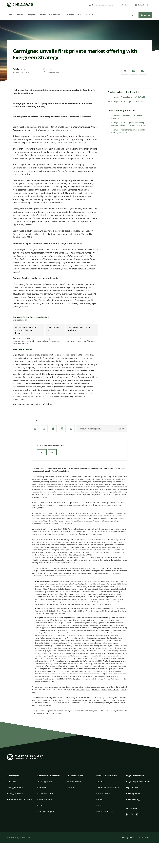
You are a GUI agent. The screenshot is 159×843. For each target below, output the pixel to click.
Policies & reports (45, 799)
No (52, 452)
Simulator (70, 15)
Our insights (13, 775)
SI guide (40, 805)
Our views (11, 781)
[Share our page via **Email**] (142, 71)
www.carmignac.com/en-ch (94, 608)
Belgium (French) (113, 689)
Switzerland (80, 689)
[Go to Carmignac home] (20, 4)
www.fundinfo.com (60, 648)
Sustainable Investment (50, 15)
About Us (89, 15)
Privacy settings (133, 799)
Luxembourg (96, 689)
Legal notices (132, 787)
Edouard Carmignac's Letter (20, 799)
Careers (100, 799)
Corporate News (103, 793)
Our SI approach (44, 781)
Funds (9, 15)
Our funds (71, 787)
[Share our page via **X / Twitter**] (44, 428)
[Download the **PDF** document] (133, 71)
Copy (121, 429)
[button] (20, 777)
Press (98, 805)
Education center (74, 781)
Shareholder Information (107, 787)
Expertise (19, 15)
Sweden (104, 689)
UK (74, 689)
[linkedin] (127, 814)
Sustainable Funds (45, 793)
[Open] (24, 15)
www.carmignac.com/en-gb (115, 581)
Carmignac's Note (15, 787)
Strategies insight (15, 793)
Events (79, 15)
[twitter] (132, 814)
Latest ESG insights (45, 811)
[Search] (131, 14)
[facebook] (137, 814)
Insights (31, 15)
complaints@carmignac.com (44, 679)
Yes (41, 452)
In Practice (41, 787)
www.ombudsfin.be (47, 681)
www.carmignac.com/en (89, 568)
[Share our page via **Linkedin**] (124, 71)
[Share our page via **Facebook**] (53, 428)
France (88, 689)
